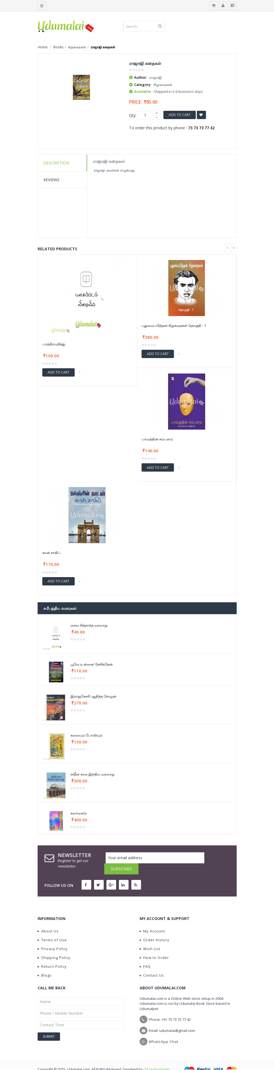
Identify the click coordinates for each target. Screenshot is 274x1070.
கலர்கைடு (79, 813)
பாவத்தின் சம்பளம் (157, 439)
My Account (152, 919)
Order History (154, 928)
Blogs (45, 964)
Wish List (150, 937)
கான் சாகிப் (51, 552)
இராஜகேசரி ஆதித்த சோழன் (93, 696)
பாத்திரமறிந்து (53, 343)
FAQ (145, 955)
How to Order (154, 946)
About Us (48, 919)
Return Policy (52, 955)
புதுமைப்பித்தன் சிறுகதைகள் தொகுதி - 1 (174, 325)
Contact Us (152, 964)
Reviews (51, 179)
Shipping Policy (54, 946)
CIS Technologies (156, 1058)
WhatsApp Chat (163, 1030)
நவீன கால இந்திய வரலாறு (92, 774)
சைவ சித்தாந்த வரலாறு (89, 625)
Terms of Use (52, 928)
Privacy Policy (53, 937)
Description (56, 162)
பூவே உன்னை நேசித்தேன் (92, 664)
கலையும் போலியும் (86, 735)
